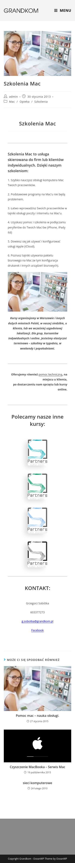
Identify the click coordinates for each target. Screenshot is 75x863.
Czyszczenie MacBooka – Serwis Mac (37, 767)
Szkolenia (41, 101)
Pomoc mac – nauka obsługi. (37, 715)
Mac (12, 101)
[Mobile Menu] (62, 10)
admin (13, 96)
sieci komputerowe (37, 783)
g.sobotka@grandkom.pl (37, 621)
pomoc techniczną (50, 374)
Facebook (37, 630)
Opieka (25, 101)
